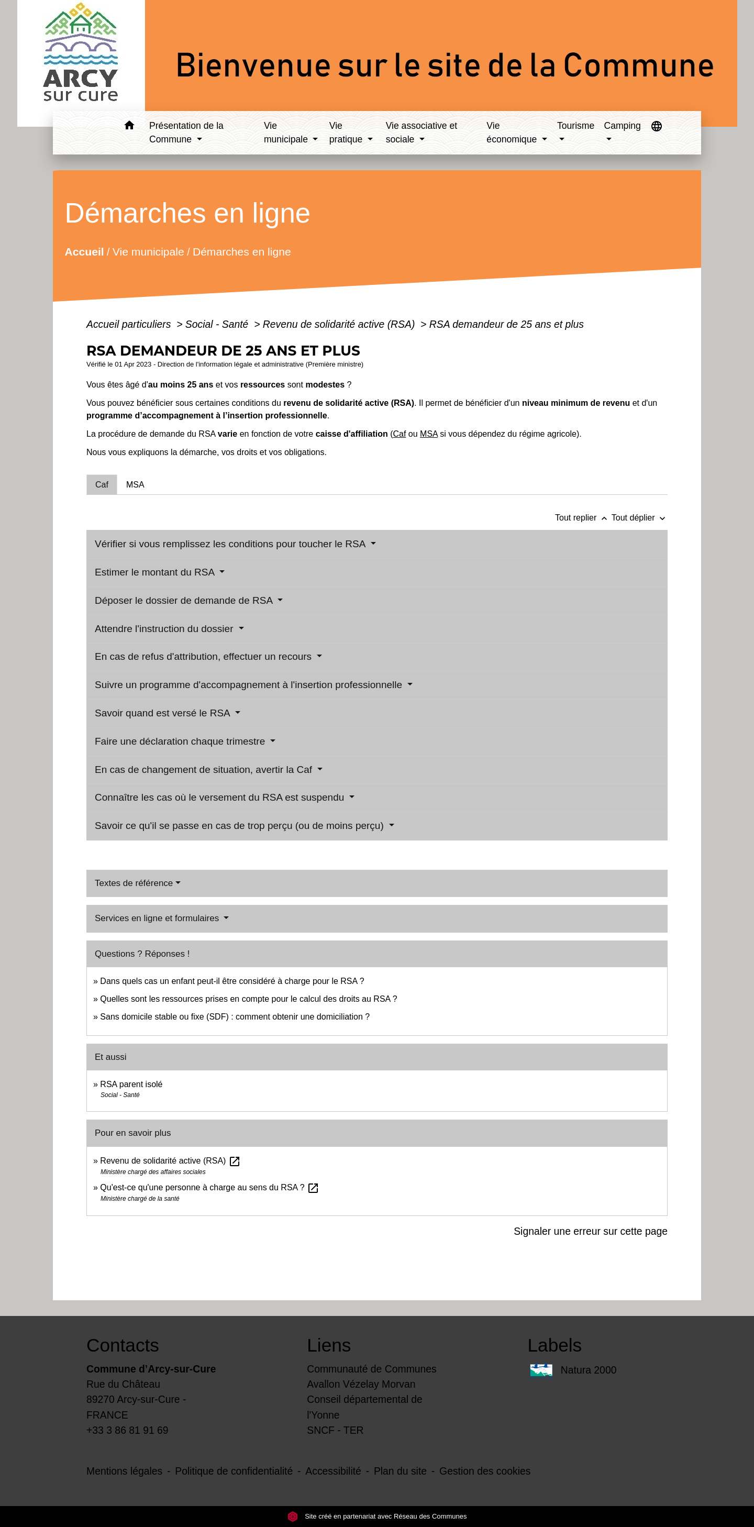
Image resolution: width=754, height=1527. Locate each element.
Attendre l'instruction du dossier (165, 628)
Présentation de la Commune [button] (186, 132)
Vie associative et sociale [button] (422, 132)
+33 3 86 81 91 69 (127, 1430)
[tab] (101, 484)
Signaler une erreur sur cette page (591, 1231)
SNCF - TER (335, 1430)
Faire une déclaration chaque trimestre (181, 741)
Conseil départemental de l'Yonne (365, 1406)
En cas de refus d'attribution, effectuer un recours (204, 656)
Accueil (84, 251)
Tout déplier (640, 517)
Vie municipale (148, 251)
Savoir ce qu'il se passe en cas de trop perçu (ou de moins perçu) (240, 825)
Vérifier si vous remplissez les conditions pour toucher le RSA (231, 543)
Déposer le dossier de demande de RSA (185, 600)
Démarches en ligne (242, 251)
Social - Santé (218, 324)
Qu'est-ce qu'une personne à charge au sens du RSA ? (209, 1187)
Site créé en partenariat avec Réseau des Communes (377, 1516)
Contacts (122, 1345)
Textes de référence (134, 883)
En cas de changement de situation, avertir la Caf (205, 769)
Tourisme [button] (575, 125)
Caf (399, 433)
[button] (129, 127)
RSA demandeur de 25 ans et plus (506, 324)
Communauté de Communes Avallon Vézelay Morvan (372, 1376)
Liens (329, 1345)
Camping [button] (622, 125)
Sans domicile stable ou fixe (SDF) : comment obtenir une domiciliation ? (235, 1016)
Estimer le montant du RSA (156, 572)
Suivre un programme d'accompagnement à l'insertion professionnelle (250, 684)
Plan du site (400, 1471)
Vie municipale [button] (287, 132)
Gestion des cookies (484, 1471)
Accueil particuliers (130, 324)
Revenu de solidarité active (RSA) (340, 324)
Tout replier (583, 517)
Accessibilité (333, 1471)
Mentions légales (124, 1471)
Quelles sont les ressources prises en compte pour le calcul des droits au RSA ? (248, 998)
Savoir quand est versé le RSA (163, 712)
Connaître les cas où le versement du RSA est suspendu (221, 797)
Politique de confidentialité (234, 1471)
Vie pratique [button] (347, 132)
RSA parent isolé (131, 1084)
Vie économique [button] (512, 132)
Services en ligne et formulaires (158, 918)
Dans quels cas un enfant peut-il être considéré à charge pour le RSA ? (232, 981)
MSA (429, 433)
